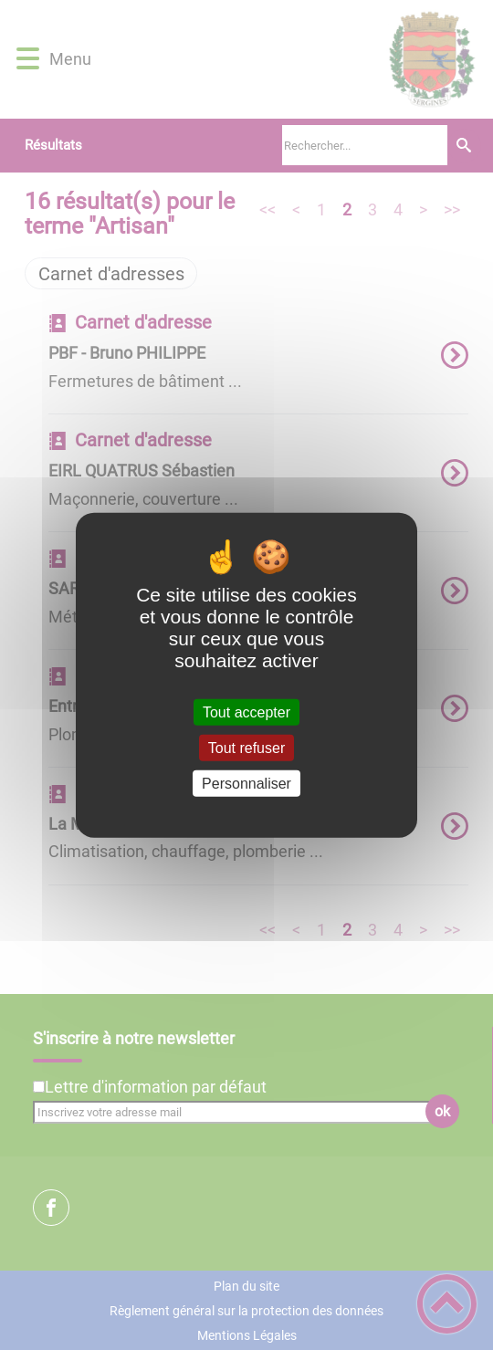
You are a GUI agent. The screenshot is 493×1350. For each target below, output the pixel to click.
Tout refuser (246, 747)
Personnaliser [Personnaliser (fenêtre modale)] (246, 783)
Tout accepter (246, 711)
